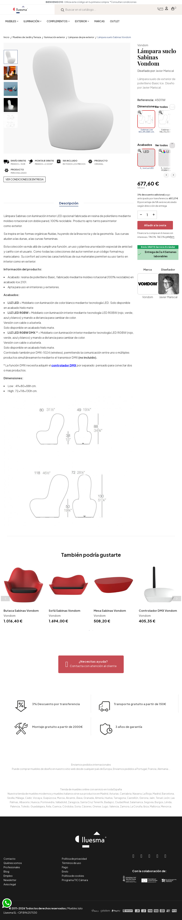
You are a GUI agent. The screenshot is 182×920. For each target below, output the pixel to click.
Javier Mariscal (165, 71)
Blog (6, 871)
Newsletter (10, 880)
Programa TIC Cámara (75, 880)
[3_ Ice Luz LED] (146, 157)
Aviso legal (10, 884)
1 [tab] (89, 630)
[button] (91, 664)
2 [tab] (93, 630)
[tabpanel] (23, 595)
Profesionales (12, 867)
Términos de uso (71, 863)
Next (176, 598)
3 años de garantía (129, 746)
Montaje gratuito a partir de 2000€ (57, 746)
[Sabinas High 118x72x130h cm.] (167, 119)
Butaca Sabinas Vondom (21, 610)
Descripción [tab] (68, 203)
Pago (65, 867)
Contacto (9, 858)
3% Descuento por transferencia (56, 723)
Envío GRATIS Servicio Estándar (158, 247)
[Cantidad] (147, 215)
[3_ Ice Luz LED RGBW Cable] (167, 157)
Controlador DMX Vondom (158, 610)
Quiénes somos (13, 863)
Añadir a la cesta (155, 225)
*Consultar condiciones (136, 2)
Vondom (142, 45)
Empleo (8, 875)
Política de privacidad (74, 858)
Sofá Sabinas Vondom (64, 610)
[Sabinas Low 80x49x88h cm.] (146, 119)
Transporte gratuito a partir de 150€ (140, 685)
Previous (5, 598)
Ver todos (161, 106)
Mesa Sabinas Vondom (110, 610)
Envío (65, 871)
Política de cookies (73, 875)
